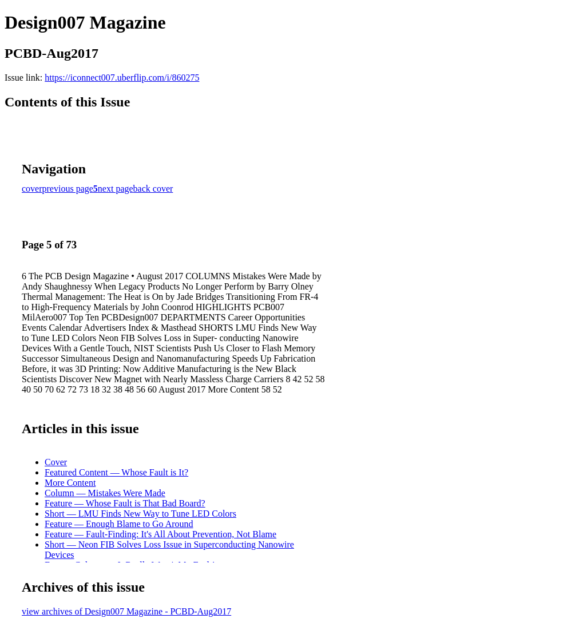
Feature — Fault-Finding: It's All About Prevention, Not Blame (160, 534)
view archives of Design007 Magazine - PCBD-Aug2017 (126, 611)
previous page (67, 188)
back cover (153, 188)
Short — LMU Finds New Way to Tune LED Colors (140, 513)
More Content (70, 483)
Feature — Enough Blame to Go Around (119, 524)
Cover (56, 462)
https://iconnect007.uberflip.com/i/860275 (122, 77)
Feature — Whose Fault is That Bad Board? (125, 503)
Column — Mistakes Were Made (105, 493)
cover (32, 188)
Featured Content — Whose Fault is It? (116, 472)
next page (115, 188)
